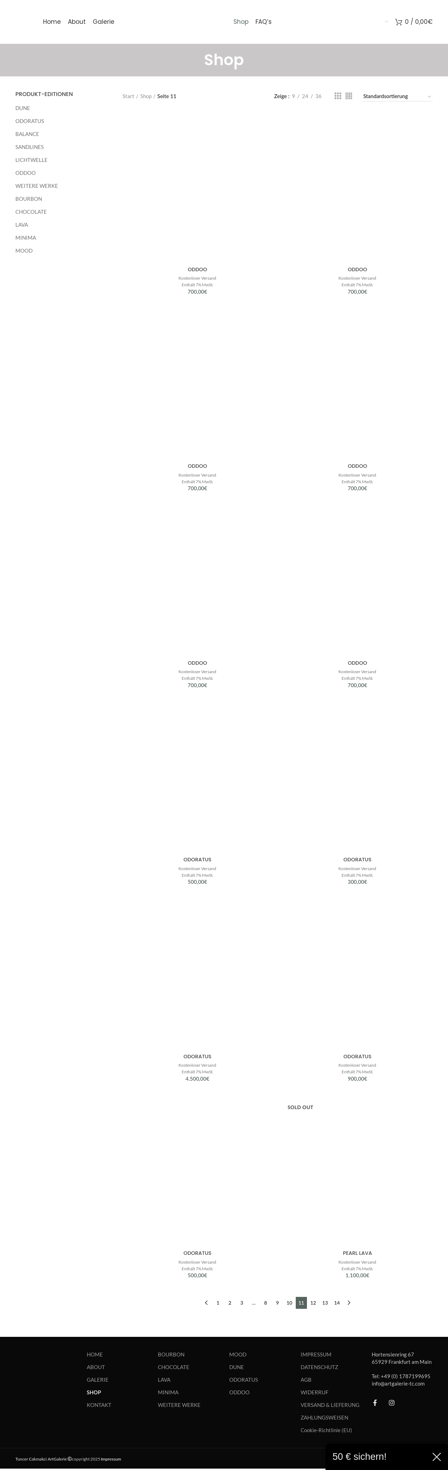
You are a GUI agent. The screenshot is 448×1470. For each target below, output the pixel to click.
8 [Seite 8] (265, 1304)
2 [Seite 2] (230, 1304)
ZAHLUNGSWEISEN (324, 1418)
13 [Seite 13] (325, 1304)
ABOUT (96, 1368)
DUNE (22, 108)
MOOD (24, 250)
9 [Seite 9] (277, 1304)
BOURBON (28, 199)
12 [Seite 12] (313, 1304)
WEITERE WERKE (36, 186)
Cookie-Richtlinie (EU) (326, 1431)
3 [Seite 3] (241, 1304)
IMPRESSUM (316, 1355)
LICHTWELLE (31, 160)
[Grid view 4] (348, 96)
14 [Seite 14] (337, 1304)
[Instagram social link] (392, 1404)
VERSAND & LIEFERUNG (330, 1406)
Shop (146, 96)
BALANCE (27, 134)
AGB (306, 1380)
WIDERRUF (314, 1393)
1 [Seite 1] (218, 1304)
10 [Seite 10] (289, 1304)
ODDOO (25, 173)
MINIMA (25, 237)
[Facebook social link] (375, 1404)
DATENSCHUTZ (319, 1368)
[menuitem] (333, 22)
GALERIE (97, 1380)
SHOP (94, 1393)
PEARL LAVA (357, 1254)
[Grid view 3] (338, 96)
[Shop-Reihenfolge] (398, 97)
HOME (95, 1355)
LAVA (21, 224)
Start (128, 96)
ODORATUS (29, 121)
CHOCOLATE (31, 211)
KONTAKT (99, 1406)
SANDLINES (29, 147)
